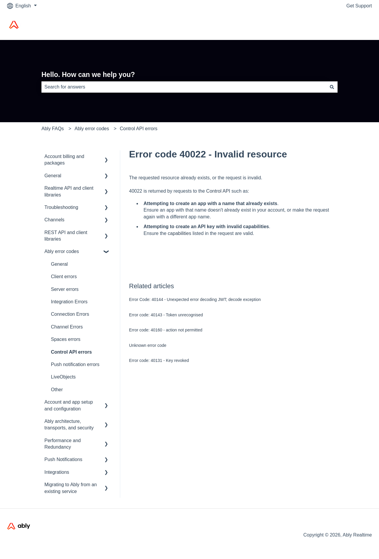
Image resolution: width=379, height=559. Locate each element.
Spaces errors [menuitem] (66, 339)
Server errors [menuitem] (64, 289)
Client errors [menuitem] (64, 276)
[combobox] (183, 87)
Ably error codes (92, 128)
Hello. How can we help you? (88, 74)
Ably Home (354, 25)
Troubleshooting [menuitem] (61, 207)
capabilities (179, 233)
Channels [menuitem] (54, 219)
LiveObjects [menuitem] (63, 376)
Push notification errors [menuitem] (75, 364)
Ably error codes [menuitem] (61, 251)
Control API (218, 191)
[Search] (332, 87)
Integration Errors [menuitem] (69, 301)
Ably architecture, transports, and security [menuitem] (69, 424)
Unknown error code (147, 345)
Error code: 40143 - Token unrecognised (166, 314)
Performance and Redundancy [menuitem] (62, 444)
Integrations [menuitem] (56, 472)
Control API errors (138, 128)
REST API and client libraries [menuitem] (65, 235)
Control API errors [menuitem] (71, 352)
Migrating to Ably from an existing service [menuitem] (70, 488)
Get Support (359, 5)
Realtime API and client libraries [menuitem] (68, 191)
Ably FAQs (52, 128)
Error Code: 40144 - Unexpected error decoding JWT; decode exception (195, 299)
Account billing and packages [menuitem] (64, 159)
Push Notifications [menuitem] (63, 459)
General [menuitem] (52, 175)
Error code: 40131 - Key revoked (159, 360)
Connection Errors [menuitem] (70, 314)
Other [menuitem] (57, 389)
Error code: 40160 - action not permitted (165, 330)
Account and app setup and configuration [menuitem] (68, 405)
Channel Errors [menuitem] (67, 326)
